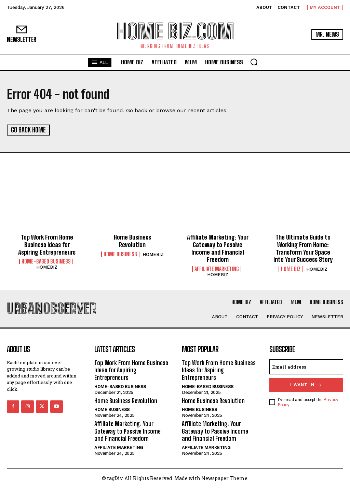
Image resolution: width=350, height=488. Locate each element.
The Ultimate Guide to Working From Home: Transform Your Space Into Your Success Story (303, 248)
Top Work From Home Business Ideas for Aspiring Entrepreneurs (47, 244)
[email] (306, 366)
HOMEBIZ (46, 266)
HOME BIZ (291, 268)
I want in (306, 384)
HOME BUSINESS (120, 253)
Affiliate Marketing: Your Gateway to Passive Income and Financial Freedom (217, 248)
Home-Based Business (46, 261)
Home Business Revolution (132, 240)
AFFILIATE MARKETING (216, 268)
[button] (254, 62)
